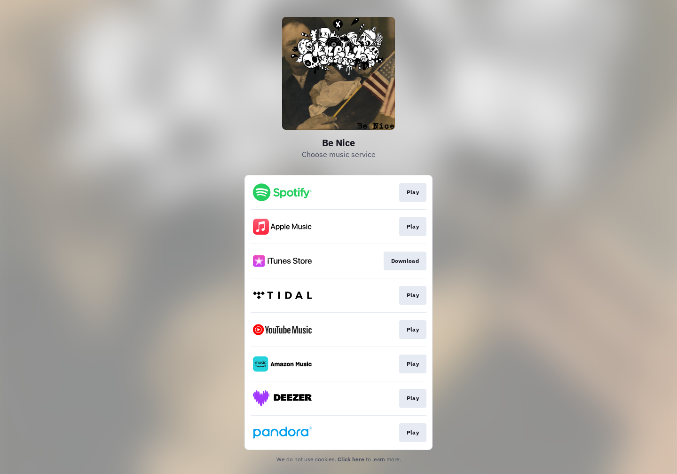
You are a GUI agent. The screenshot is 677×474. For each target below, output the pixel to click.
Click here (351, 459)
